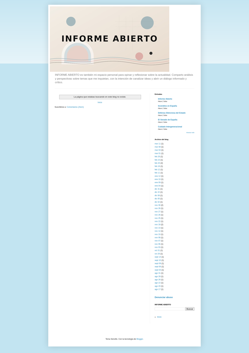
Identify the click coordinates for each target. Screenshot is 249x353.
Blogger (139, 339)
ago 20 (158, 286)
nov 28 (157, 208)
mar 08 (158, 147)
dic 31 (157, 189)
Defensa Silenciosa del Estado (171, 113)
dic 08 (157, 195)
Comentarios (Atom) (75, 107)
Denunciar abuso (164, 297)
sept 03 (158, 270)
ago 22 (158, 283)
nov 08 (157, 237)
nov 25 (157, 218)
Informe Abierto (165, 99)
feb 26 (157, 156)
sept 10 (158, 260)
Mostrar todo (190, 132)
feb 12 (157, 169)
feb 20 (157, 163)
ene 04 (158, 186)
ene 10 (158, 179)
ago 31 (158, 273)
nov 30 (157, 205)
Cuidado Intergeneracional (170, 127)
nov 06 (157, 244)
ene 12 (158, 176)
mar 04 (158, 150)
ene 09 (158, 182)
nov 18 (157, 224)
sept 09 (158, 263)
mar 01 (158, 153)
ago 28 (158, 276)
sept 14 (158, 257)
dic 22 (157, 192)
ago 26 (158, 280)
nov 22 (157, 221)
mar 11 (158, 144)
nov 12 (157, 231)
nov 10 (157, 234)
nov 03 (157, 247)
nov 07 (157, 241)
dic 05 (157, 199)
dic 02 (157, 202)
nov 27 (157, 212)
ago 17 (158, 289)
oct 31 (157, 250)
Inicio (100, 102)
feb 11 (157, 173)
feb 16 (157, 166)
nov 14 (157, 228)
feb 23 (157, 160)
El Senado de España (167, 120)
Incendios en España (167, 106)
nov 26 (157, 215)
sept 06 (158, 267)
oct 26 (157, 254)
